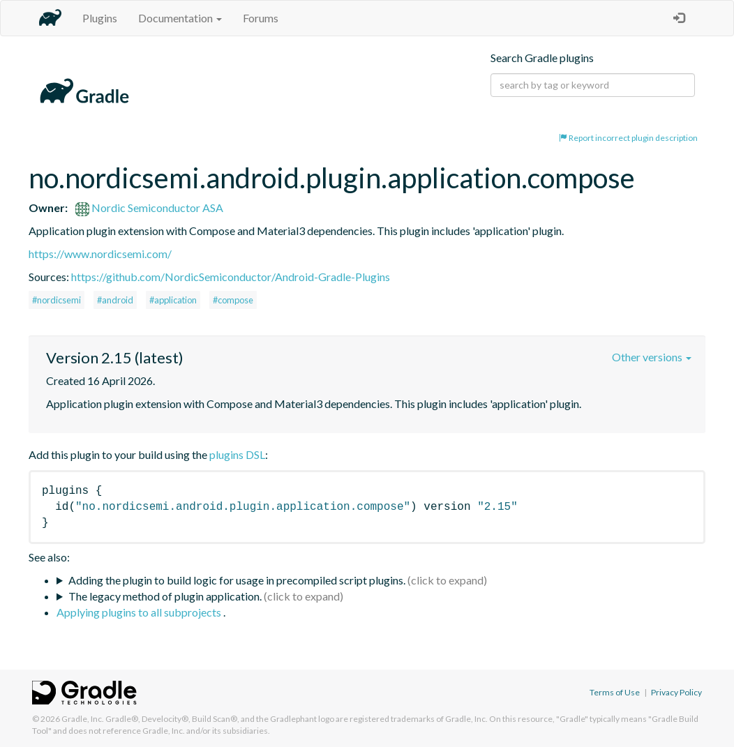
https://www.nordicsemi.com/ (100, 253)
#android (115, 299)
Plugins (99, 17)
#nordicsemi (56, 299)
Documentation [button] (180, 17)
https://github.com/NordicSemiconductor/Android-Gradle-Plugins (230, 276)
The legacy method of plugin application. (165, 596)
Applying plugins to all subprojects (140, 612)
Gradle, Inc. (82, 719)
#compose (233, 299)
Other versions (651, 356)
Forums (260, 17)
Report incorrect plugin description (628, 138)
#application (173, 299)
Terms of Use (615, 692)
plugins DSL (237, 454)
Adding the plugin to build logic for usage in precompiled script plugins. (236, 580)
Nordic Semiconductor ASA (149, 207)
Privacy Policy (676, 692)
